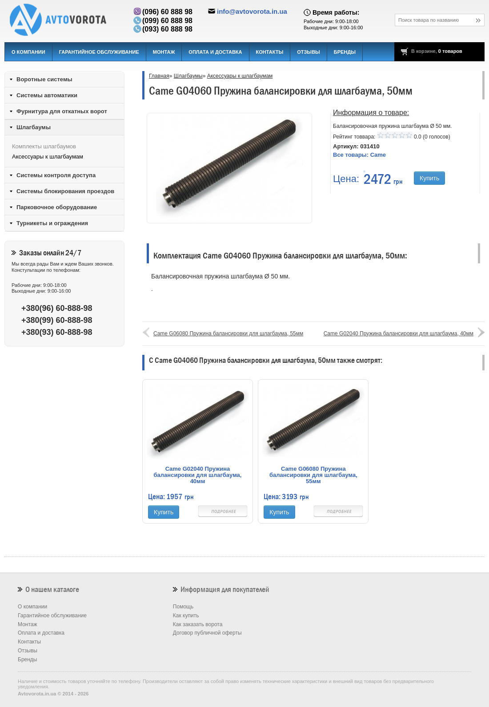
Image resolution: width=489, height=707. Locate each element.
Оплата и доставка (215, 52)
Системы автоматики (46, 95)
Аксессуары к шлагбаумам (240, 76)
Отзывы (308, 52)
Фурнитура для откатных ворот (61, 111)
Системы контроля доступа (56, 175)
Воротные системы (44, 79)
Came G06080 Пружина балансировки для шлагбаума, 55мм (228, 333)
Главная (159, 76)
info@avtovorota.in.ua (252, 11)
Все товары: (359, 154)
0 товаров (450, 51)
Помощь (183, 607)
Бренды (345, 52)
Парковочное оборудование (56, 207)
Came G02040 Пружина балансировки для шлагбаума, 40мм (398, 333)
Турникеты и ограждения (52, 223)
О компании (28, 52)
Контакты (270, 52)
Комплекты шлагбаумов (44, 146)
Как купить (186, 615)
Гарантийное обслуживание (99, 52)
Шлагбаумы (188, 76)
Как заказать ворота (198, 624)
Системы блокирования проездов (65, 191)
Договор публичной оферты (207, 633)
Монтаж (164, 52)
